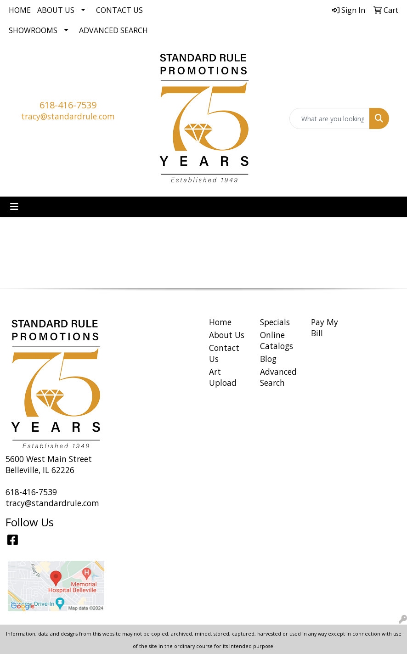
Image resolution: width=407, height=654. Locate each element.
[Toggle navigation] (14, 206)
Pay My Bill (324, 327)
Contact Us (119, 10)
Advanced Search (113, 30)
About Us (55, 10)
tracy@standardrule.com (68, 116)
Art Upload (223, 377)
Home (20, 10)
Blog (268, 358)
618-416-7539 (68, 105)
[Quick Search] (329, 118)
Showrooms (33, 30)
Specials (275, 321)
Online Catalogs (276, 340)
